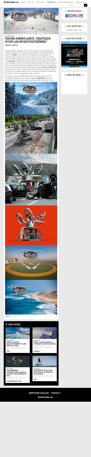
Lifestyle (51, 2)
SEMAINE (69, 30)
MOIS (75, 30)
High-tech (8, 45)
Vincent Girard (9, 340)
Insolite (31, 2)
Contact (55, 392)
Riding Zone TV (81, 2)
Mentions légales (39, 392)
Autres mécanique (12, 381)
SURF (8, 351)
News (23, 2)
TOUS (80, 30)
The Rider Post (9, 36)
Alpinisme (36, 351)
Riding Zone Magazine (65, 2)
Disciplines (40, 2)
